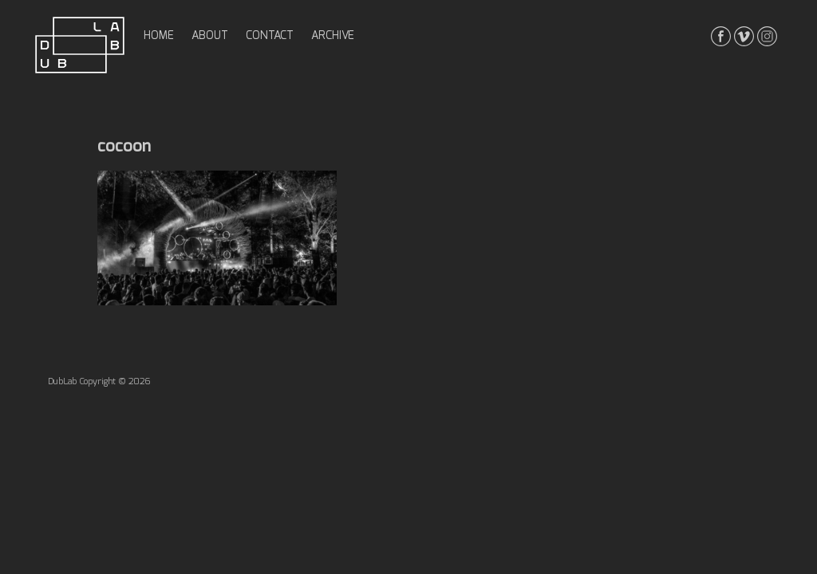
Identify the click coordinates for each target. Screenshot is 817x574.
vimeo (744, 36)
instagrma (767, 36)
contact (270, 35)
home (159, 35)
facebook (721, 36)
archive (332, 35)
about (209, 35)
